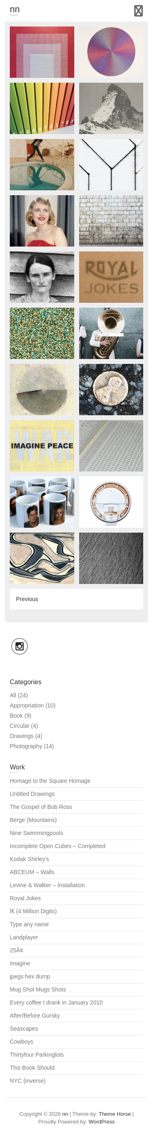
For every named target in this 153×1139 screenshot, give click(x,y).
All (13, 695)
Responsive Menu (138, 11)
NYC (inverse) (28, 1080)
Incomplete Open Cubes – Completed (57, 846)
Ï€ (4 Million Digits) (33, 911)
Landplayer (24, 937)
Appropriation (27, 705)
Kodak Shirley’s (29, 859)
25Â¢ (16, 950)
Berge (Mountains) (33, 820)
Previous (27, 599)
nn (15, 9)
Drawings (21, 736)
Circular (19, 726)
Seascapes (24, 1028)
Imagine (20, 963)
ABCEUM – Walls (32, 872)
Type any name (29, 924)
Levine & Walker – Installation (47, 885)
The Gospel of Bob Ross (41, 807)
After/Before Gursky (35, 1015)
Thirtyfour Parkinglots (37, 1054)
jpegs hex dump (30, 976)
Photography (26, 746)
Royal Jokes (25, 898)
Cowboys (21, 1041)
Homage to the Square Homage (50, 781)
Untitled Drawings (32, 794)
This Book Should (32, 1067)
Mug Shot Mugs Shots (38, 989)
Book (16, 715)
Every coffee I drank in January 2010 (56, 1002)
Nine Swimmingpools (36, 833)
